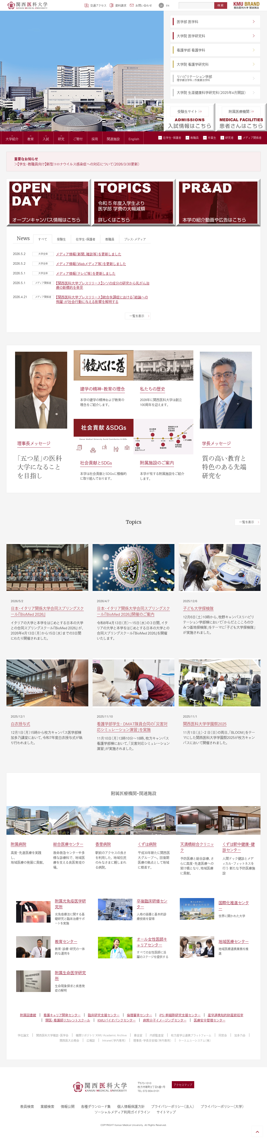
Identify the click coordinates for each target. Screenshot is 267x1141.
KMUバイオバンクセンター (117, 1020)
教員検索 (27, 1106)
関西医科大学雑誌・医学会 (52, 1035)
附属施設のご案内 (157, 463)
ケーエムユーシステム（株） (195, 1040)
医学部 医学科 (187, 21)
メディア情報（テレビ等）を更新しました (85, 273)
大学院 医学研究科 (191, 36)
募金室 (138, 1035)
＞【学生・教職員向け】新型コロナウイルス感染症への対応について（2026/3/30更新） (77, 164)
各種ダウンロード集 (96, 1106)
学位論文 (23, 1035)
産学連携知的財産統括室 (225, 1015)
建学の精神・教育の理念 (102, 389)
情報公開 (68, 1106)
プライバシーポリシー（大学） (222, 1106)
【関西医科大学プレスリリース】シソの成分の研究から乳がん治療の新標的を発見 (102, 285)
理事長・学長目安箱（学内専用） (152, 1040)
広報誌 (91, 1040)
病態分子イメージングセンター (164, 1020)
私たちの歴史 (152, 389)
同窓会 (223, 1035)
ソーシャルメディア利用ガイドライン (122, 1112)
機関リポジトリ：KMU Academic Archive (101, 1035)
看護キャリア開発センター (62, 1015)
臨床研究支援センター (104, 1015)
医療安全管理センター (209, 1020)
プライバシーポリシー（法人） (172, 1106)
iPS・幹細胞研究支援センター (179, 1015)
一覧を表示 (136, 316)
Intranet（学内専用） (114, 1040)
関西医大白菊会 (69, 1040)
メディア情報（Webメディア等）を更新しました (91, 263)
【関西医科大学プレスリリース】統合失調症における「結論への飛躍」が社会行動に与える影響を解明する (102, 299)
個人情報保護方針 (131, 1106)
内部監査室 (157, 1035)
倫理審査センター (139, 1015)
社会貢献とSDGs (96, 463)
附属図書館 (28, 1015)
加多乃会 (239, 1035)
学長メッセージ (216, 443)
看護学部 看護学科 (191, 50)
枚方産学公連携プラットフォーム (191, 1035)
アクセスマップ (183, 1085)
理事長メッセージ (33, 443)
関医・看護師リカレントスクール (67, 1020)
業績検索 (47, 1106)
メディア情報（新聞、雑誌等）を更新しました (88, 254)
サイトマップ (166, 1112)
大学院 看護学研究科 (193, 64)
